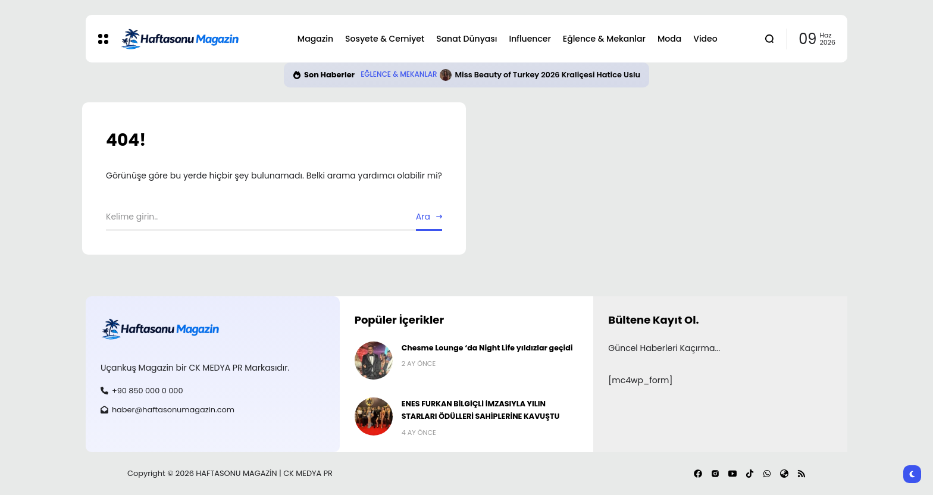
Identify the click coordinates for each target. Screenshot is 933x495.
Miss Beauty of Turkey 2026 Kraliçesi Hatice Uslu (547, 74)
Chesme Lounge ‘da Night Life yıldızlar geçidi (487, 348)
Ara (423, 217)
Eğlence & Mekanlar (399, 74)
